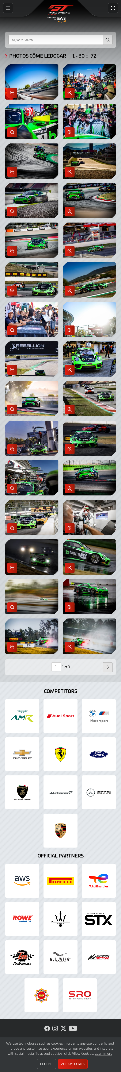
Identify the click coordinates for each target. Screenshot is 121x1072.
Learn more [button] (103, 1053)
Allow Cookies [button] (72, 1064)
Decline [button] (46, 1064)
